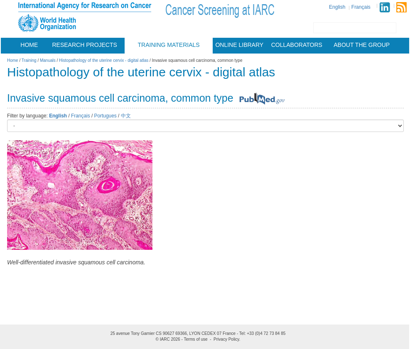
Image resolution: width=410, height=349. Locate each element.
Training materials (169, 44)
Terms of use (195, 339)
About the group (362, 44)
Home (29, 44)
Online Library (239, 44)
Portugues (105, 116)
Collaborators (296, 44)
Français (361, 7)
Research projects (84, 44)
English (337, 7)
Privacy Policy (226, 339)
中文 (126, 116)
